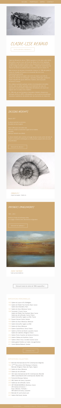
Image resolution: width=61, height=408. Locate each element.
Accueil (24, 2)
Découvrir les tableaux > (18, 225)
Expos (42, 2)
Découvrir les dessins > (17, 147)
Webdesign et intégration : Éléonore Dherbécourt (36, 406)
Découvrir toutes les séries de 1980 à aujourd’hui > (30, 286)
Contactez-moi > (30, 351)
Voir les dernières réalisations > (23, 49)
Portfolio (34, 2)
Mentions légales (17, 406)
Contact (50, 2)
